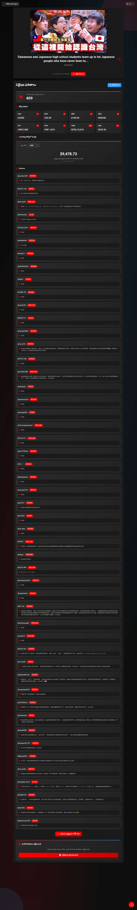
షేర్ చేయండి (114, 85)
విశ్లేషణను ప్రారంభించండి (68, 855)
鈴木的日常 (68, 65)
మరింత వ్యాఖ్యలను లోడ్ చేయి (68, 834)
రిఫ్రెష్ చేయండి (78, 74)
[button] (130, 4)
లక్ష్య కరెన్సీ (22, 145)
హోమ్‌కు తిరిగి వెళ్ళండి (11, 4)
